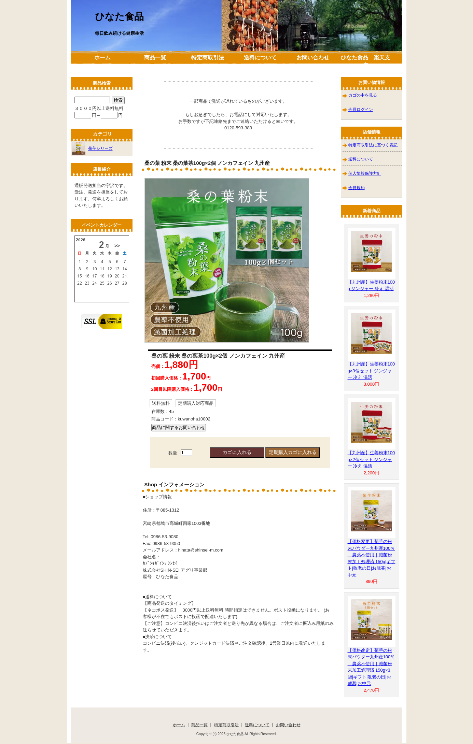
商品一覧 (155, 57)
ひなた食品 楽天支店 (365, 61)
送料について (260, 57)
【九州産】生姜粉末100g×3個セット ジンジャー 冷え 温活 (371, 370)
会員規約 (356, 187)
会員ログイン (360, 109)
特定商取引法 (207, 57)
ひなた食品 (119, 16)
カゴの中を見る (362, 95)
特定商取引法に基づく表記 (373, 145)
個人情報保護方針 (364, 173)
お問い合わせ (312, 57)
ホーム (102, 57)
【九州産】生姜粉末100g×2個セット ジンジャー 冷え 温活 (371, 459)
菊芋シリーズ (92, 148)
